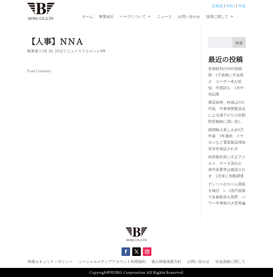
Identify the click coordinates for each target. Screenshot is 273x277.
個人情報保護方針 (166, 261)
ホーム (87, 16)
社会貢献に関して (230, 261)
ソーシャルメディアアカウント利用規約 (112, 261)
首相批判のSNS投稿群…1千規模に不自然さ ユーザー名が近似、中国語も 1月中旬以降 (226, 81)
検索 (239, 42)
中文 (242, 5)
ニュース (164, 16)
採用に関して (217, 16)
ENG (230, 5)
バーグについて (133, 16)
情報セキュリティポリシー (50, 261)
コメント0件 (95, 50)
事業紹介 (106, 16)
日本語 (217, 5)
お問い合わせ (189, 16)
